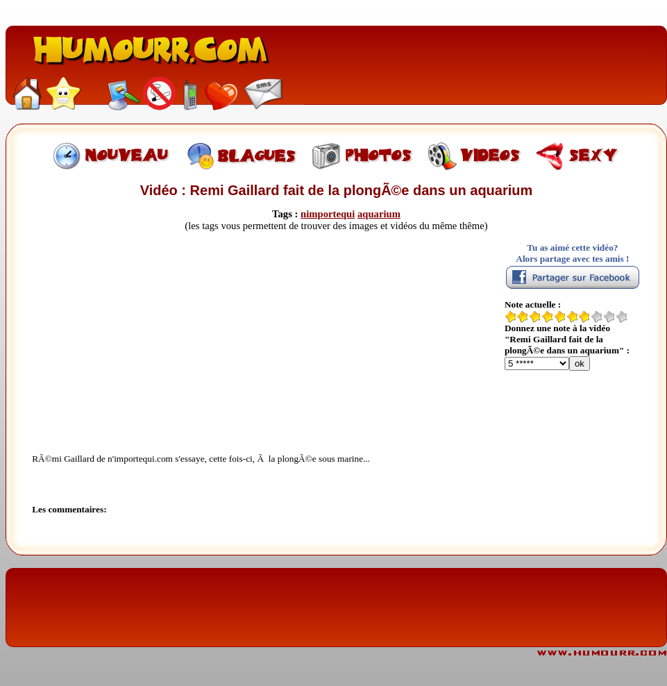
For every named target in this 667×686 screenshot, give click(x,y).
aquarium (378, 213)
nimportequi (328, 213)
